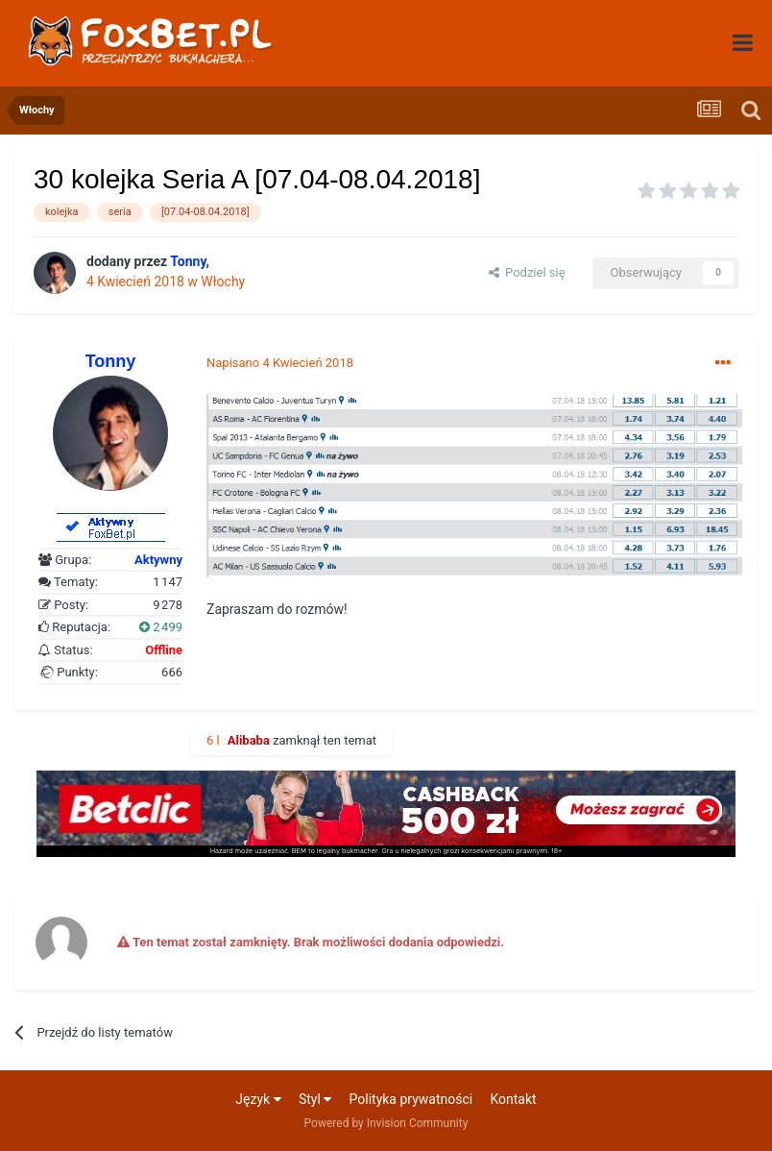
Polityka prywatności (411, 1099)
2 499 (160, 627)
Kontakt (513, 1099)
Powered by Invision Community (386, 1123)
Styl (315, 1099)
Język (257, 1099)
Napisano (279, 362)
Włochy (223, 281)
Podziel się (527, 272)
